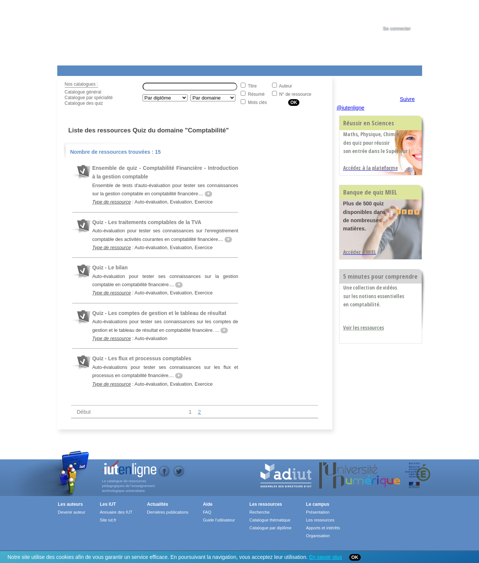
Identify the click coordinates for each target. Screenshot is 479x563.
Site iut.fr (108, 520)
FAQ (207, 512)
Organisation (318, 535)
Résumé (256, 94)
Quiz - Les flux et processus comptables (141, 358)
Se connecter (397, 28)
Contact (305, 69)
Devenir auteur (71, 512)
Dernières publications (168, 512)
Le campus (317, 504)
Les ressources (265, 504)
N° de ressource (295, 94)
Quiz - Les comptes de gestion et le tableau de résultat (159, 313)
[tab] (403, 12)
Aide (265, 69)
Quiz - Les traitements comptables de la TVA (146, 222)
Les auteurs (70, 504)
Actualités (199, 69)
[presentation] (403, 12)
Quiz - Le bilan (110, 267)
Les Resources (73, 69)
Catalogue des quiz (84, 103)
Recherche (259, 512)
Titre (252, 86)
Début (84, 412)
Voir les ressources (363, 327)
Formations (165, 69)
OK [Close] (355, 557)
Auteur (285, 86)
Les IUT (233, 69)
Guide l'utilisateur (219, 520)
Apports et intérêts (323, 528)
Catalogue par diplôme (270, 528)
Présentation (318, 512)
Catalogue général (83, 92)
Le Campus (129, 69)
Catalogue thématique (269, 520)
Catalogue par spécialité (89, 97)
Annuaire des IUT (116, 512)
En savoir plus (325, 557)
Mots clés (257, 102)
